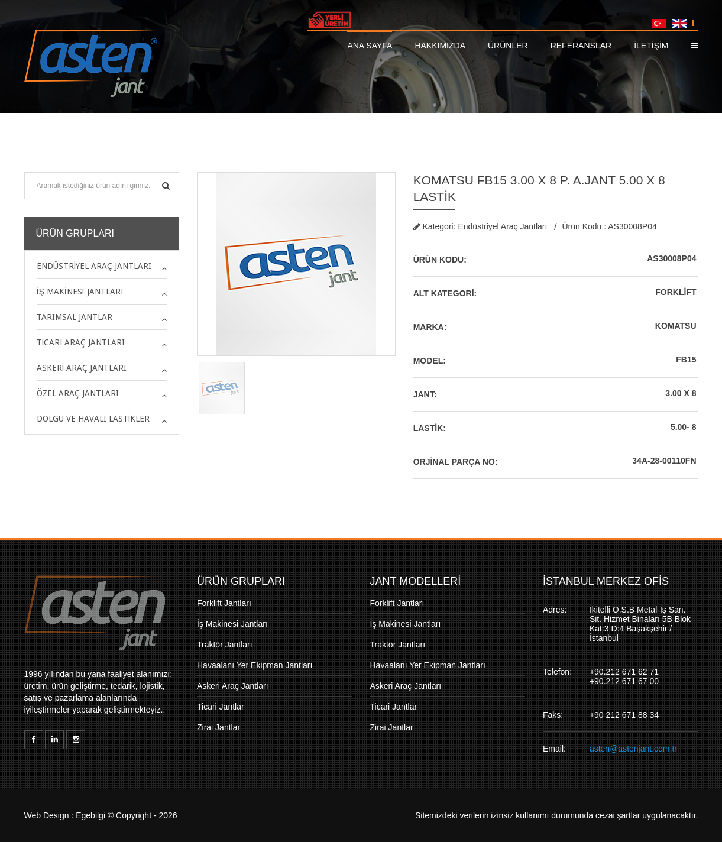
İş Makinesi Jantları (232, 624)
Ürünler (508, 45)
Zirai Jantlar (218, 727)
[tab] (102, 266)
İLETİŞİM (651, 45)
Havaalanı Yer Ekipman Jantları (254, 665)
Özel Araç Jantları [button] (78, 393)
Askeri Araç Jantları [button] (82, 368)
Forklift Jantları (224, 603)
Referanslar (581, 45)
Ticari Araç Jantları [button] (81, 342)
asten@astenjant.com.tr (633, 748)
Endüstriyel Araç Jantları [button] (94, 266)
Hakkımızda (440, 45)
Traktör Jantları (224, 644)
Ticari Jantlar (220, 706)
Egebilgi (90, 815)
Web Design (46, 815)
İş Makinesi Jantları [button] (80, 291)
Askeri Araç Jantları (232, 686)
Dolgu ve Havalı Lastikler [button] (93, 418)
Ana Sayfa (369, 45)
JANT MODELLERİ (415, 581)
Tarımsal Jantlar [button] (74, 317)
